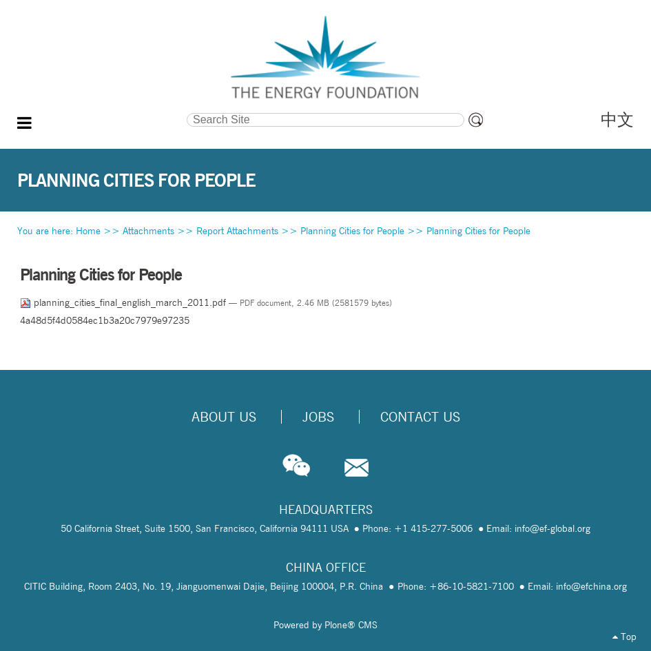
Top (624, 636)
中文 (617, 119)
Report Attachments (237, 231)
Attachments (148, 231)
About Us (224, 417)
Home (88, 231)
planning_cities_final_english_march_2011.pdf (124, 302)
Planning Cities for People (352, 231)
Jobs (318, 417)
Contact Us (420, 417)
